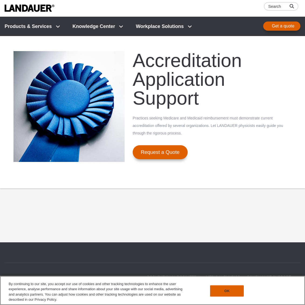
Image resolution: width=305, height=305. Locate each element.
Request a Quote (160, 152)
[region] (152, 290)
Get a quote (283, 26)
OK (227, 291)
